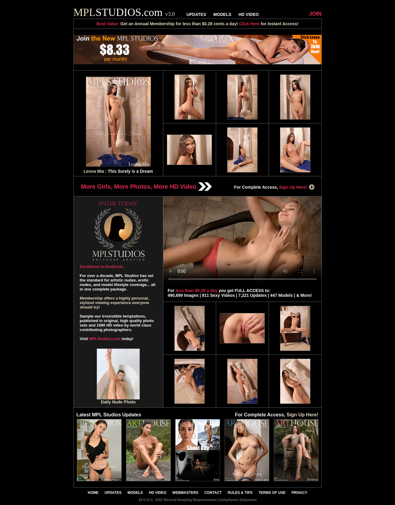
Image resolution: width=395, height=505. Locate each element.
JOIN (315, 14)
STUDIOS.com (124, 12)
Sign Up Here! (297, 187)
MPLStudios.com (104, 338)
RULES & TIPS (240, 493)
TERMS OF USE (271, 493)
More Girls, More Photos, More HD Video (146, 186)
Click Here (249, 23)
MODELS (222, 14)
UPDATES (196, 14)
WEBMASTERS (185, 493)
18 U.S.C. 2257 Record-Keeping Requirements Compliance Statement (197, 500)
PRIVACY (299, 493)
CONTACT (213, 493)
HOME (93, 493)
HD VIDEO (248, 14)
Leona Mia (93, 171)
